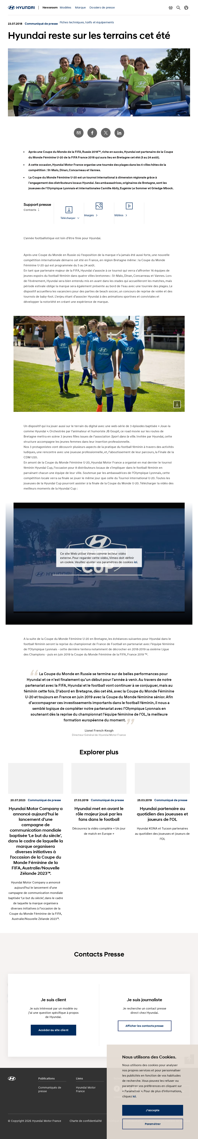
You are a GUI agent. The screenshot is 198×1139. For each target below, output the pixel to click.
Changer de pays (186, 8)
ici (135, 562)
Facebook (92, 133)
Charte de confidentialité (86, 1120)
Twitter (106, 133)
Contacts (30, 210)
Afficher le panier (171, 8)
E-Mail (79, 133)
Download (177, 404)
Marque (80, 7)
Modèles (65, 7)
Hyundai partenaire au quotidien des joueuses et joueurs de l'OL (162, 814)
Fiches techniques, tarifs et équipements (87, 22)
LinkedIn (119, 133)
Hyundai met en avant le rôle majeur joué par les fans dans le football (99, 814)
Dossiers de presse (102, 7)
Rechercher (178, 8)
